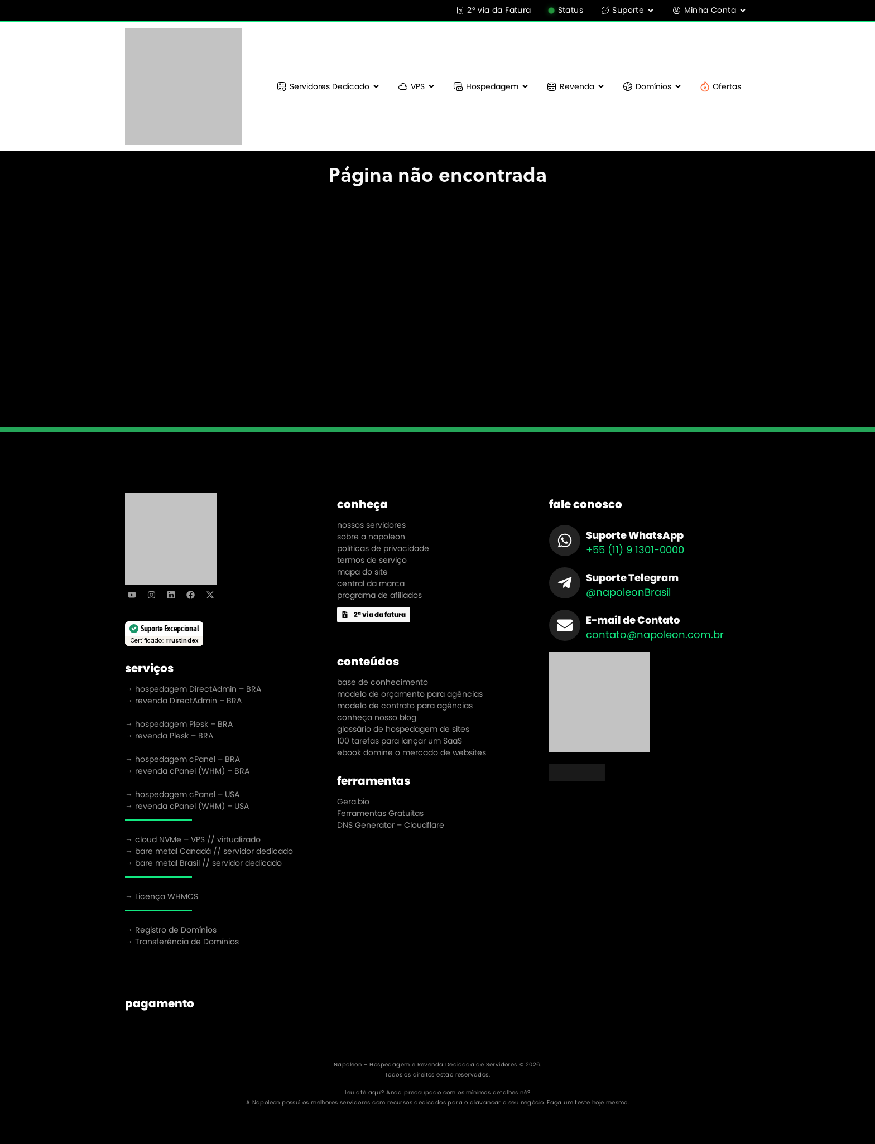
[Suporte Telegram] (564, 582)
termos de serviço (372, 560)
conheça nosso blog (376, 717)
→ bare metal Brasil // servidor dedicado (203, 862)
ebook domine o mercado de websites (411, 752)
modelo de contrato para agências (405, 705)
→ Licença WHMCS (161, 896)
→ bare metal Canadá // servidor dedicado (209, 851)
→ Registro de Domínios (171, 929)
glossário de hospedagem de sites (403, 729)
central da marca (371, 583)
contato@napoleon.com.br (655, 634)
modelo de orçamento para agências (410, 693)
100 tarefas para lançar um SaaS (399, 740)
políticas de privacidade (383, 548)
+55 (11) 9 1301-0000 (635, 550)
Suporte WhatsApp (635, 535)
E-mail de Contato (633, 620)
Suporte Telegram (632, 578)
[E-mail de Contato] (564, 625)
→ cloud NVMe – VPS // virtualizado (193, 839)
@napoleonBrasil (628, 592)
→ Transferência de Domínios (182, 941)
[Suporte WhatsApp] (564, 540)
